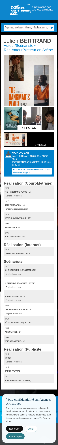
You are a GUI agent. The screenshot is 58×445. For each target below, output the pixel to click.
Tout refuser (14, 429)
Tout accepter (15, 436)
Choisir (31, 429)
